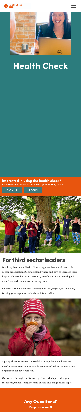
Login (33, 190)
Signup (12, 190)
